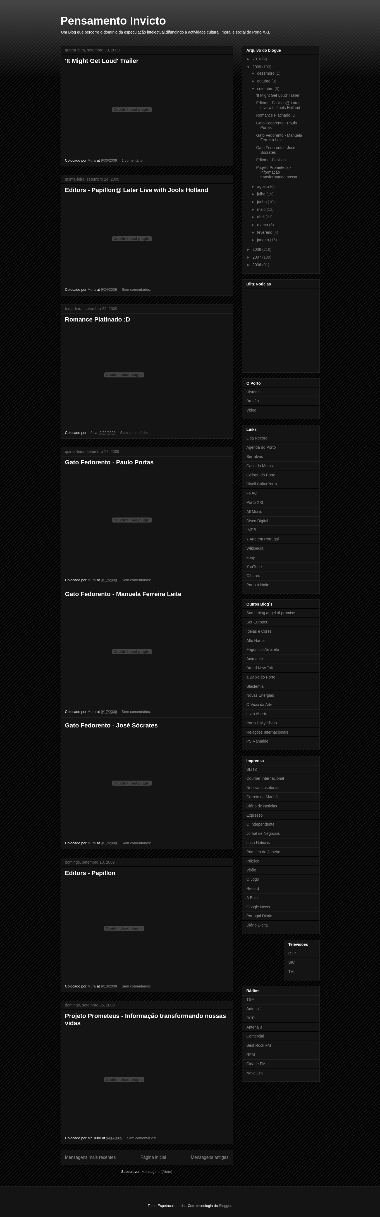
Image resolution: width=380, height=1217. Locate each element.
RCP (251, 1018)
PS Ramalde (258, 741)
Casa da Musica (260, 466)
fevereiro (265, 232)
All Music (254, 511)
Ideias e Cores (259, 631)
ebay (251, 557)
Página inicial (153, 1157)
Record (253, 888)
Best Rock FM (259, 1045)
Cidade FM (256, 1064)
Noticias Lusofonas (263, 787)
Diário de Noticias (262, 806)
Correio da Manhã (262, 797)
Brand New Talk (260, 668)
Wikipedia (255, 548)
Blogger (225, 1206)
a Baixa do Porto (261, 677)
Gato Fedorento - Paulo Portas (109, 462)
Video (252, 410)
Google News (258, 907)
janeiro (263, 240)
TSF (250, 999)
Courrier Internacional (265, 778)
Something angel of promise (271, 613)
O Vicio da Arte (260, 704)
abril (261, 217)
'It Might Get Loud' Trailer (101, 60)
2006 (257, 265)
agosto (263, 186)
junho (262, 202)
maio (262, 209)
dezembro (266, 73)
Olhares (253, 575)
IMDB (251, 530)
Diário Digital (258, 925)
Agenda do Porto (261, 447)
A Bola (252, 897)
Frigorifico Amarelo (263, 649)
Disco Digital (257, 521)
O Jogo (253, 879)
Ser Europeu (258, 622)
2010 (257, 59)
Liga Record (257, 438)
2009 (257, 67)
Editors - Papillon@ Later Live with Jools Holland (136, 189)
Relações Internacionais (267, 732)
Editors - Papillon (90, 872)
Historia (253, 392)
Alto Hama (256, 640)
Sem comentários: (137, 289)
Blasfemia (255, 686)
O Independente (260, 824)
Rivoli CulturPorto (262, 484)
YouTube (254, 566)
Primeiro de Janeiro (263, 852)
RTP (292, 953)
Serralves (255, 456)
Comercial (255, 1036)
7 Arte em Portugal (263, 539)
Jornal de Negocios (263, 833)
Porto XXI (255, 502)
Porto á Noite (258, 585)
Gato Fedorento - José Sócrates (111, 725)
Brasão (253, 401)
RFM (251, 1054)
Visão (251, 870)
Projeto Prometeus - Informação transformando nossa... (278, 172)
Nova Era (255, 1073)
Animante (255, 658)
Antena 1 (254, 1008)
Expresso (255, 815)
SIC (291, 962)
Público (253, 861)
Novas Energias (260, 695)
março (263, 225)
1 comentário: (133, 160)
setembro (265, 88)
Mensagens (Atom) (157, 1171)
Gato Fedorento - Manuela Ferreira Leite (123, 593)
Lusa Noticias (258, 842)
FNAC (252, 493)
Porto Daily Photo (262, 723)
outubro (264, 81)
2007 (257, 257)
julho (261, 194)
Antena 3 (254, 1027)
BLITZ (252, 769)
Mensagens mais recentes (90, 1157)
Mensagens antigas (209, 1157)
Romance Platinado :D (97, 319)
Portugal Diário (260, 916)
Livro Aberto (257, 714)
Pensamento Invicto (113, 21)
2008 (257, 249)
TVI (291, 971)
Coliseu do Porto (261, 475)
